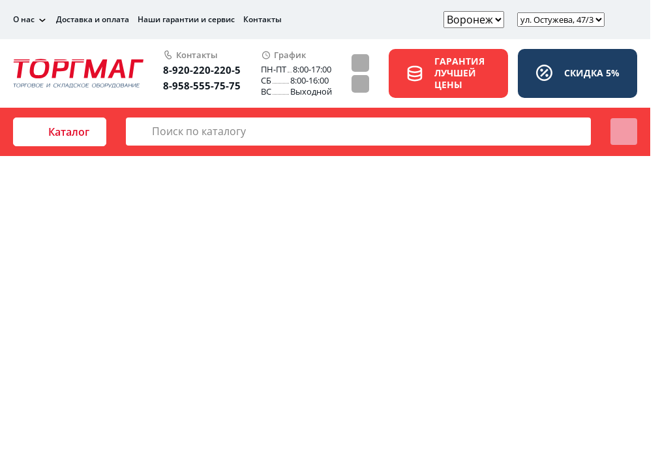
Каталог (59, 132)
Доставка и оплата (92, 19)
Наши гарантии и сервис (186, 19)
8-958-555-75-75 (202, 85)
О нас (24, 19)
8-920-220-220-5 (202, 69)
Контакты (262, 19)
